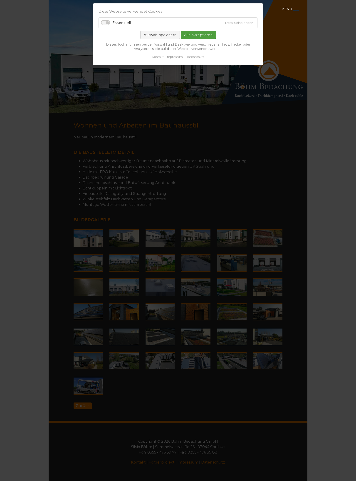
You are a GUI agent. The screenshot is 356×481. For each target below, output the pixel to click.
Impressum (174, 57)
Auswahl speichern (160, 35)
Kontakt (158, 57)
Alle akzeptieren (198, 35)
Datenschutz (194, 57)
